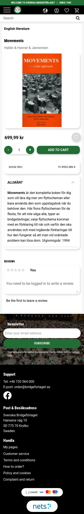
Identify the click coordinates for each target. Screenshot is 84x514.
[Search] (78, 18)
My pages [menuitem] (10, 447)
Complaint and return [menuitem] (18, 479)
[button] (7, 10)
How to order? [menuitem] (13, 467)
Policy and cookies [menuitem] (17, 473)
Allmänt (15, 182)
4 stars (19, 270)
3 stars (15, 270)
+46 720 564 (18, 382)
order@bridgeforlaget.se (32, 387)
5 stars (23, 270)
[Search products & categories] (36, 18)
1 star (8, 270)
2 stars (12, 270)
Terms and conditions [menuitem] (19, 460)
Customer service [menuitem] (16, 454)
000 (31, 382)
